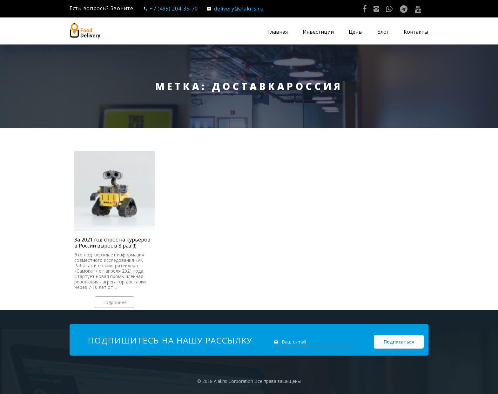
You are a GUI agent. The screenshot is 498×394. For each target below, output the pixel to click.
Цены (356, 31)
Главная (277, 31)
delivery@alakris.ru (235, 8)
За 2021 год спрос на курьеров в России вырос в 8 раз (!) (112, 243)
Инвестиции (318, 31)
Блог (383, 31)
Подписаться (399, 342)
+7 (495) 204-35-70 (171, 8)
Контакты (416, 31)
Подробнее (114, 302)
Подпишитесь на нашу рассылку (170, 340)
